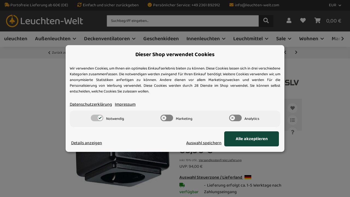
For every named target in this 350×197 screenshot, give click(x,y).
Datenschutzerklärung (91, 104)
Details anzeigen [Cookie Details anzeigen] (86, 143)
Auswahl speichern (203, 143)
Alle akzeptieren (252, 139)
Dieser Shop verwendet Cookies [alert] (175, 55)
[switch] (97, 118)
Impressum (125, 104)
